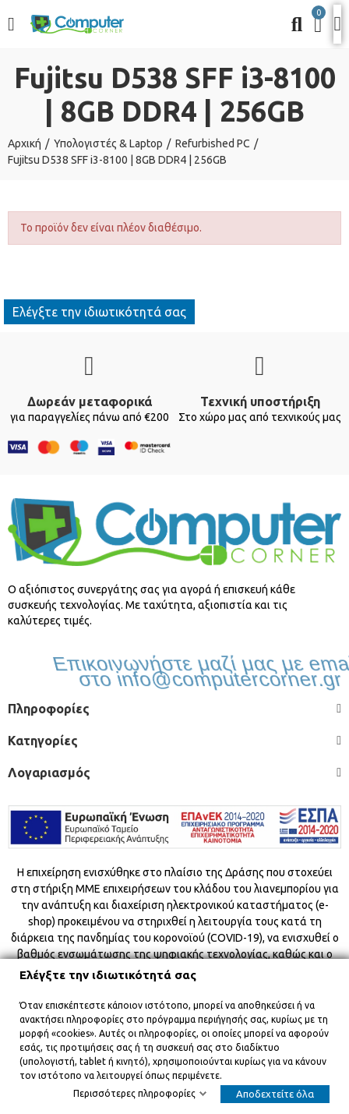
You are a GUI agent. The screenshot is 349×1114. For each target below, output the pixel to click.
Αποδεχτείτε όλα (275, 1093)
